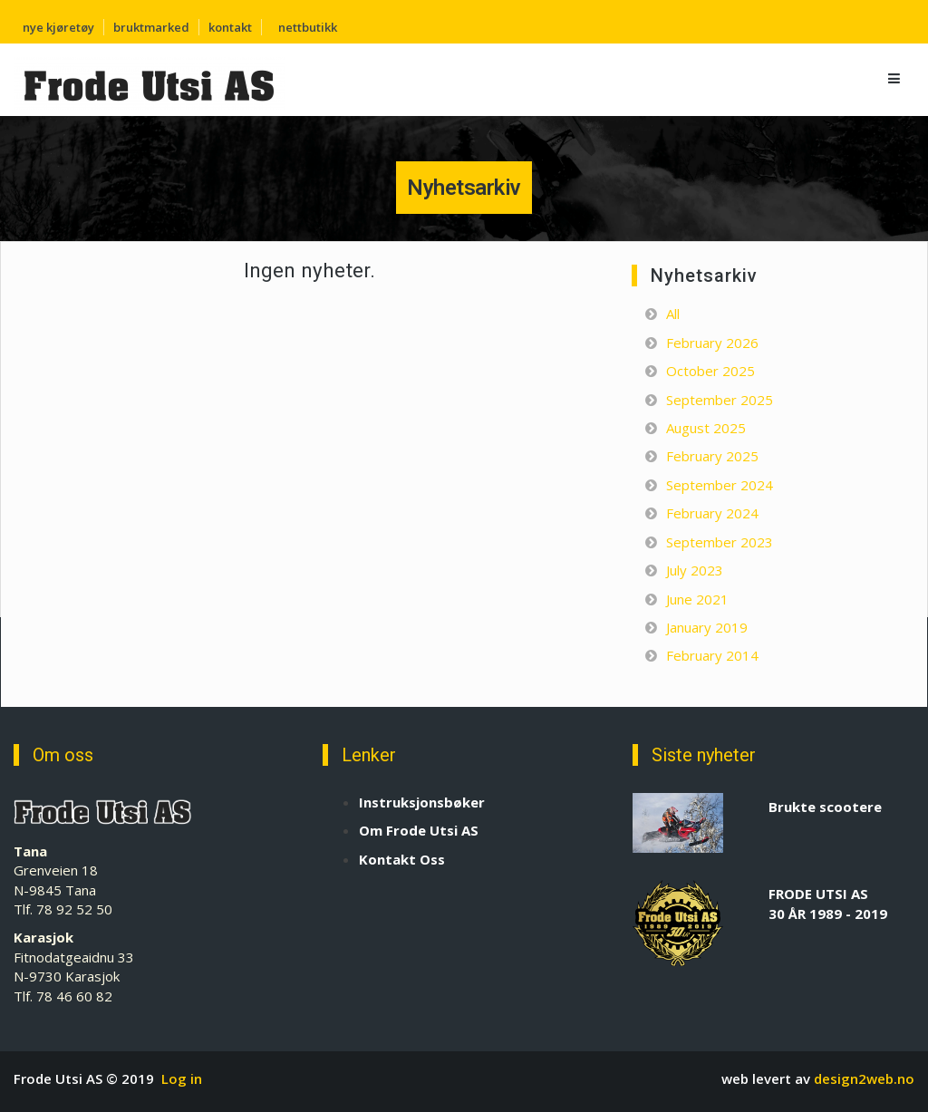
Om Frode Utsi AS (418, 830)
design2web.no (864, 1078)
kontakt (230, 27)
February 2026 (712, 343)
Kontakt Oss (402, 859)
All (673, 314)
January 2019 (707, 627)
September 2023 (719, 542)
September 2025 (719, 400)
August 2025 (706, 428)
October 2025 (710, 371)
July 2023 (694, 570)
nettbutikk (307, 27)
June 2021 (697, 599)
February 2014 (712, 655)
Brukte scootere (825, 807)
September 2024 (719, 485)
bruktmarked (151, 27)
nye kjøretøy (58, 27)
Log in (181, 1078)
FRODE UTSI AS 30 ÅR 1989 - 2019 (827, 903)
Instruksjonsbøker (422, 802)
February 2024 (712, 513)
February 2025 (712, 456)
